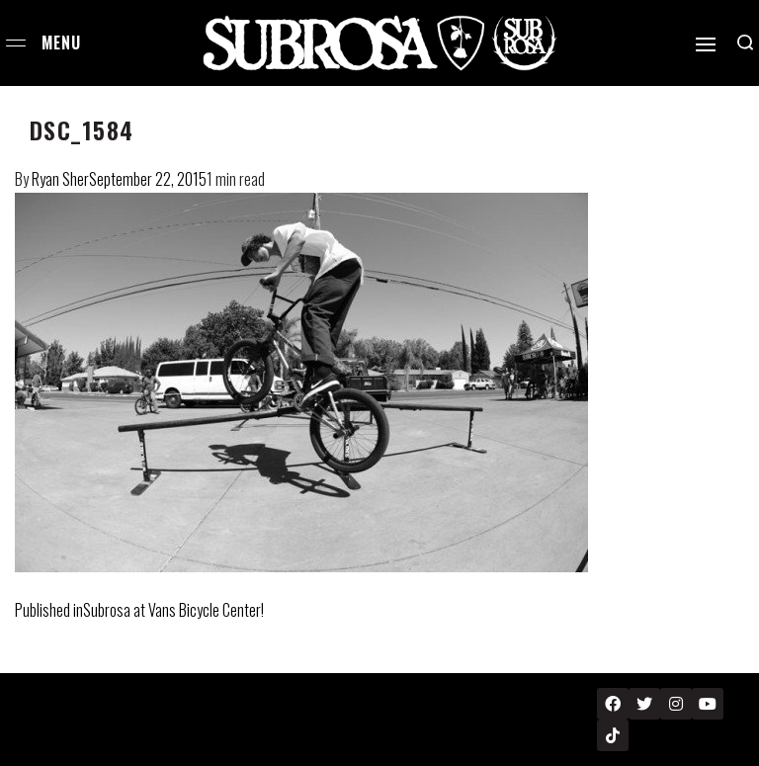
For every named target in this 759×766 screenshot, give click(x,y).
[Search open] (745, 42)
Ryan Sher (60, 179)
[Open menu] (16, 43)
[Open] (706, 44)
